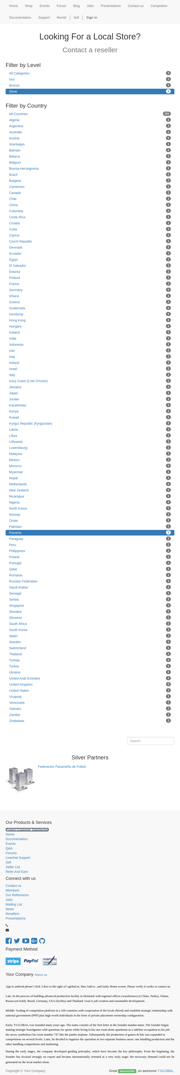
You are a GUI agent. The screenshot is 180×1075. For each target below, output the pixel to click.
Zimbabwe (90, 721)
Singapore (90, 605)
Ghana (90, 296)
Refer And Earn (17, 872)
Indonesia (90, 344)
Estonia (90, 271)
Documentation (17, 839)
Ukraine (90, 672)
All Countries (90, 114)
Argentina (90, 126)
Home (10, 834)
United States (90, 690)
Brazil (90, 174)
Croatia (90, 223)
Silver (90, 91)
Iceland (90, 332)
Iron (90, 79)
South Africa (90, 623)
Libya (90, 435)
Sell (76, 17)
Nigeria (90, 502)
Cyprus (90, 235)
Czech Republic (90, 241)
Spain (90, 636)
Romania (90, 575)
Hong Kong (90, 320)
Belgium (90, 162)
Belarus (90, 156)
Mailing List (14, 904)
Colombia (90, 211)
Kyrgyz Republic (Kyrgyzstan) (90, 423)
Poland (90, 557)
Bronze (90, 85)
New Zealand (90, 490)
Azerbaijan (90, 144)
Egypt (90, 259)
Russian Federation (90, 581)
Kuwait (90, 417)
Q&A (9, 848)
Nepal (90, 478)
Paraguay (90, 538)
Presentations (16, 918)
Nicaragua (90, 496)
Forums (11, 853)
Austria (90, 138)
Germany (90, 290)
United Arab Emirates (90, 678)
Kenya (90, 411)
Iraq (90, 356)
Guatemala (90, 308)
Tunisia (90, 660)
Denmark (90, 247)
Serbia (90, 599)
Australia (90, 132)
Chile (90, 199)
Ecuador (90, 253)
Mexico (90, 460)
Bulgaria (90, 180)
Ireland (90, 362)
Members (12, 890)
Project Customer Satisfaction (27, 830)
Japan (90, 393)
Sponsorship (127, 1071)
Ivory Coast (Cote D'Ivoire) (90, 381)
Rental (61, 17)
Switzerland (90, 648)
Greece (90, 302)
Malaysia (90, 453)
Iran (90, 350)
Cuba (90, 229)
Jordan (90, 399)
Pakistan (90, 526)
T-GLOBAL (165, 1071)
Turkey (90, 666)
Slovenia (90, 617)
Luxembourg (90, 447)
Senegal (90, 593)
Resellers (12, 914)
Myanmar (90, 472)
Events (11, 844)
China (90, 205)
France (90, 284)
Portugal (90, 563)
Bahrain (90, 150)
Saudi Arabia (90, 587)
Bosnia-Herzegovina (90, 168)
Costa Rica (90, 217)
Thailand (90, 654)
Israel (90, 369)
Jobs (9, 900)
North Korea (90, 508)
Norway (90, 514)
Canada (90, 192)
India (90, 338)
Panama (90, 532)
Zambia (90, 714)
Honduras (90, 314)
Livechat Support (18, 858)
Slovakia (90, 611)
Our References (17, 895)
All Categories (90, 73)
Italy (90, 375)
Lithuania (90, 441)
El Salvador (90, 265)
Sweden (90, 642)
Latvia (90, 429)
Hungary (90, 326)
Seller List (13, 867)
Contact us (13, 886)
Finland (90, 277)
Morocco (90, 466)
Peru (90, 545)
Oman (90, 520)
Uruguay (90, 696)
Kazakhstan (90, 405)
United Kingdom (90, 684)
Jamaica (90, 387)
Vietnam (90, 708)
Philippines (90, 551)
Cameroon (90, 186)
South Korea (90, 629)
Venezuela (90, 702)
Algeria (90, 120)
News (10, 909)
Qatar (90, 569)
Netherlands (90, 484)
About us (40, 974)
